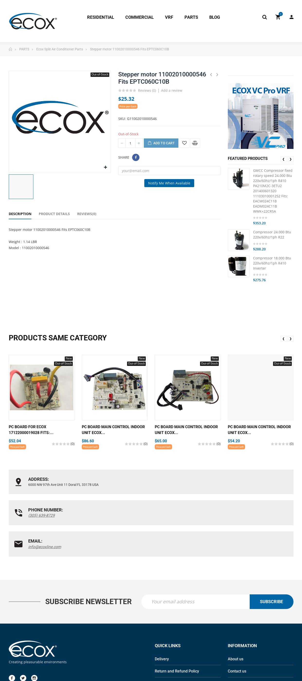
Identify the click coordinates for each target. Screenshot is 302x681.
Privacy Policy (167, 627)
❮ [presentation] (283, 159)
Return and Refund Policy (177, 615)
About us (235, 602)
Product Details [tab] (54, 213)
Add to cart (161, 143)
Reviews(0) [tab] (86, 213)
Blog (232, 627)
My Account (291, 17)
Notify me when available (169, 183)
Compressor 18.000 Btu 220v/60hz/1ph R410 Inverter (272, 263)
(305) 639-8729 (139, 485)
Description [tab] (20, 213)
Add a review (171, 90)
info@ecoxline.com (239, 485)
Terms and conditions (173, 639)
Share (135, 157)
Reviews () (147, 91)
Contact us (237, 615)
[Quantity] (130, 143)
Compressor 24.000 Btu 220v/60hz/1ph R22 (272, 234)
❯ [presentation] (290, 159)
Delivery (162, 602)
